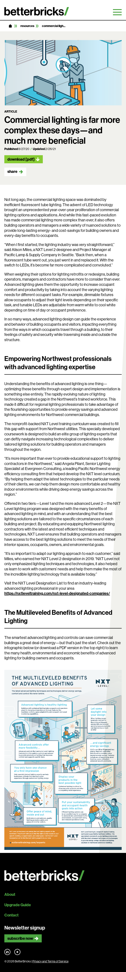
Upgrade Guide (17, 904)
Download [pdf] (21, 159)
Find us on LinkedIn (7, 952)
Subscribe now (20, 938)
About (9, 894)
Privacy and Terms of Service (50, 961)
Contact (11, 915)
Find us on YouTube (17, 952)
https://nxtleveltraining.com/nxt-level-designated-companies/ (57, 593)
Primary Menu (117, 12)
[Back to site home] (63, 875)
